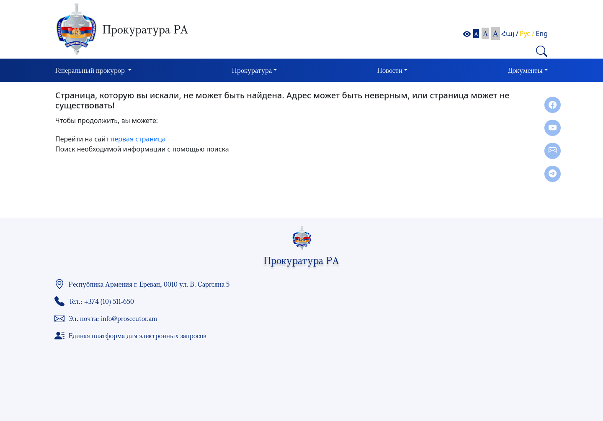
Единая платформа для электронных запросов (137, 335)
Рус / (527, 33)
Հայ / (509, 33)
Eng (542, 33)
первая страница (138, 139)
